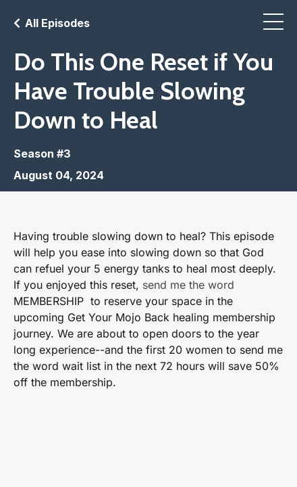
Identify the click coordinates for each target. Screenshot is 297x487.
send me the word (188, 285)
